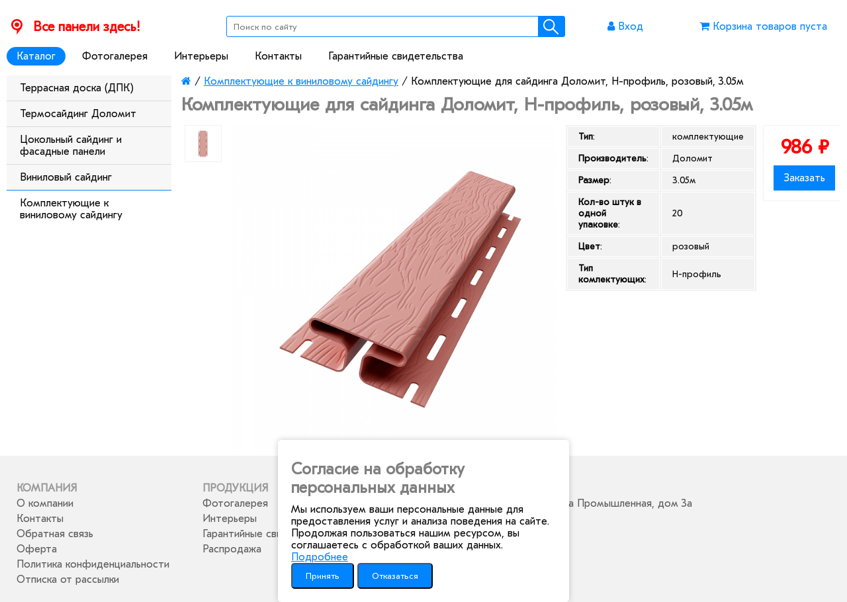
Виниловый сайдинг (66, 177)
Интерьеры (201, 56)
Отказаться (395, 576)
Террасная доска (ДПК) (77, 88)
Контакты (278, 56)
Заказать (804, 178)
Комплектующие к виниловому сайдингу (71, 209)
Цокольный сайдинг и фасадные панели (71, 145)
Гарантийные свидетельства (395, 56)
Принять (322, 576)
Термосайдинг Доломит (78, 114)
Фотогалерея (115, 56)
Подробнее (319, 557)
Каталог (36, 56)
